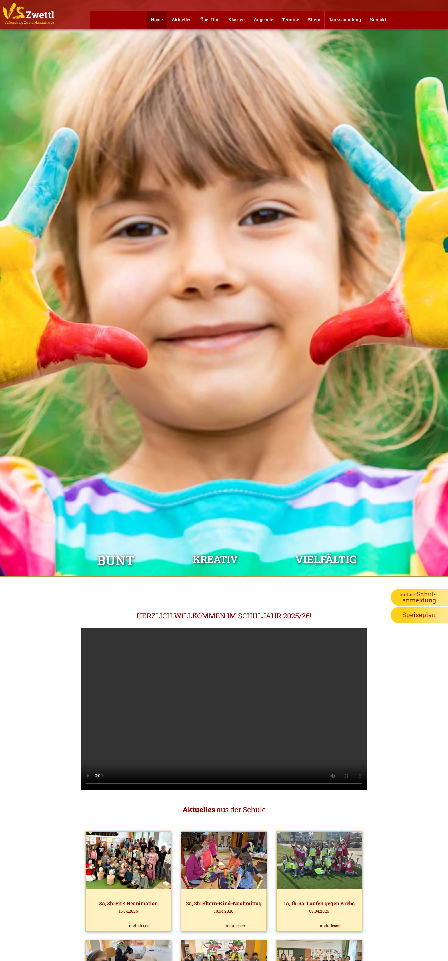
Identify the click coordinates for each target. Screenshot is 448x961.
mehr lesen (139, 925)
